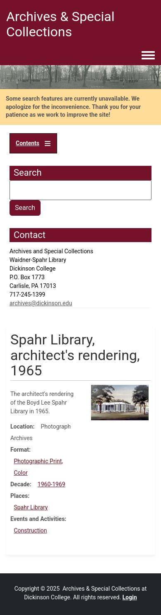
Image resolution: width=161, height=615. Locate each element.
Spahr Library (31, 507)
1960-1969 (51, 484)
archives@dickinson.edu (41, 303)
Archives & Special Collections (60, 24)
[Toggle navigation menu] (148, 55)
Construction (30, 530)
